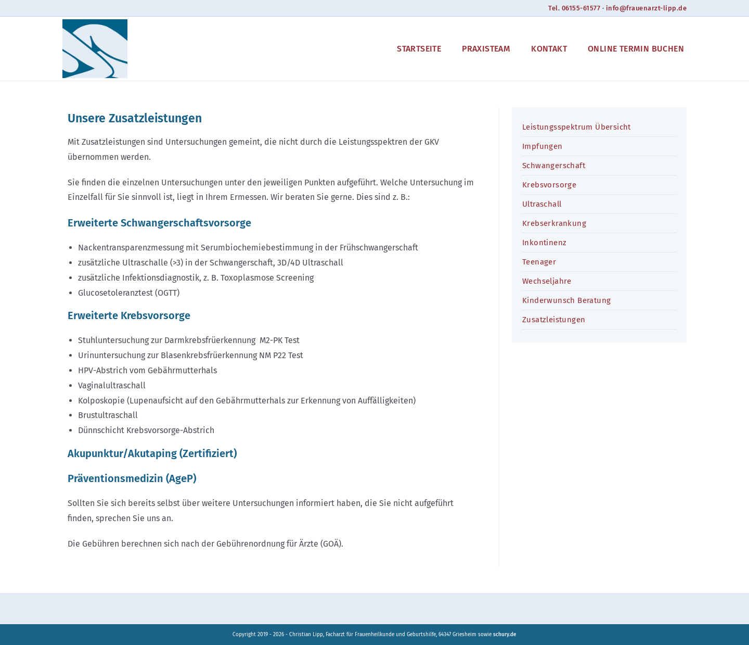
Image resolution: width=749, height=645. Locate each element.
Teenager (539, 262)
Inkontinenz (544, 242)
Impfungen (542, 146)
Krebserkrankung (554, 223)
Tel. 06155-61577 (573, 8)
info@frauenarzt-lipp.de (645, 8)
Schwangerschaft (553, 165)
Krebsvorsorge (549, 184)
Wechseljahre (547, 281)
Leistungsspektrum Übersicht (576, 127)
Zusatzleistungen (553, 319)
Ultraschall (541, 204)
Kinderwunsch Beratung (566, 300)
